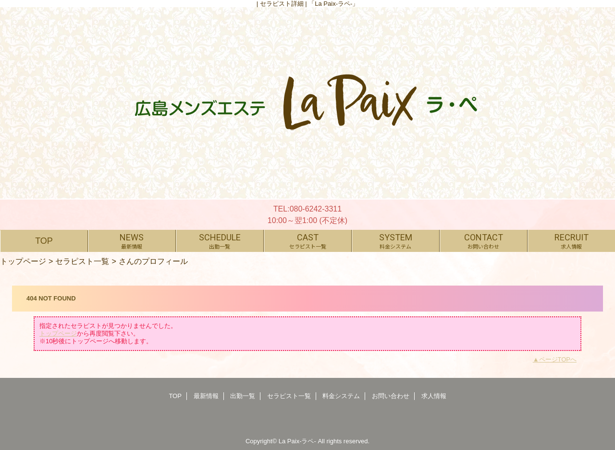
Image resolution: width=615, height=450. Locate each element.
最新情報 (206, 396)
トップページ (23, 261)
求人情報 (433, 396)
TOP (44, 241)
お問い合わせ (390, 396)
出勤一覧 (242, 396)
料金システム (341, 396)
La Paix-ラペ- (297, 441)
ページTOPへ (558, 359)
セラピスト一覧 (82, 261)
